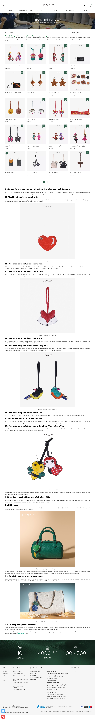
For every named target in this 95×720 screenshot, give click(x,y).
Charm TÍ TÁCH (31, 119)
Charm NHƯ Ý (30, 92)
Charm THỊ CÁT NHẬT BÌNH (56, 66)
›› (51, 181)
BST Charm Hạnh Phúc (76, 92)
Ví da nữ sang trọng (63, 711)
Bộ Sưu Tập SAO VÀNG (76, 119)
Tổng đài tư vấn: (33, 673)
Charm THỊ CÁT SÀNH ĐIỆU (77, 146)
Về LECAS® (84, 11)
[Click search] (4, 5)
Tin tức (4, 677)
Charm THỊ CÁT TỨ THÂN (55, 146)
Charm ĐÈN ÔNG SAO (54, 119)
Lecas (4, 668)
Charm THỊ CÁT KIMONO (33, 146)
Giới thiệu (5, 671)
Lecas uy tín (42, 711)
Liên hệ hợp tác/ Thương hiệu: (36, 677)
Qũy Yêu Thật (70, 11)
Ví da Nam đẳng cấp (55, 711)
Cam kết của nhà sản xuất (19, 689)
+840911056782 (33, 675)
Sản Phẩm (10, 11)
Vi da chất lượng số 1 (71, 711)
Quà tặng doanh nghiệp (25, 11)
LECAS (74, 671)
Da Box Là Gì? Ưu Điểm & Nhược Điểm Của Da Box (47, 1)
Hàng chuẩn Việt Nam (79, 711)
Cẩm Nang (40, 11)
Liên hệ (55, 11)
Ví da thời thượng (48, 711)
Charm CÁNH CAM (32, 173)
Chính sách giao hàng (18, 673)
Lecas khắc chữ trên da (88, 711)
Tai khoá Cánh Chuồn (76, 173)
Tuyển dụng (5, 675)
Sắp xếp (74, 32)
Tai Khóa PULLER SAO (54, 92)
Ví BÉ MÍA (72, 66)
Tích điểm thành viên (17, 671)
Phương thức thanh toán (35, 671)
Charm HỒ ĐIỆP (9, 146)
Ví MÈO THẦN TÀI (9, 173)
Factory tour (5, 673)
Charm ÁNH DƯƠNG (10, 119)
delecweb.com (25, 712)
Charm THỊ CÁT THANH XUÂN (13, 66)
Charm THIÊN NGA (53, 173)
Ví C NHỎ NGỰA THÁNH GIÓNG (13, 92)
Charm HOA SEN (31, 66)
